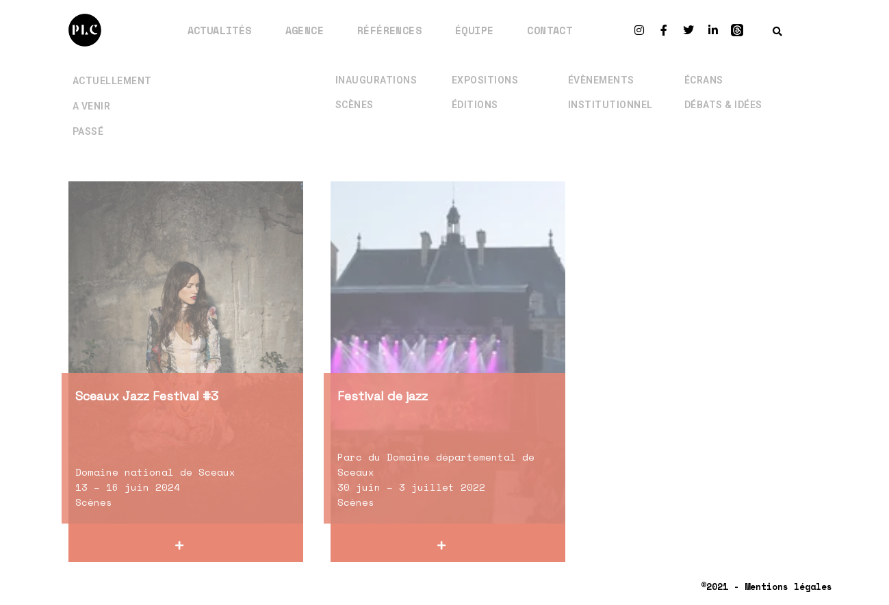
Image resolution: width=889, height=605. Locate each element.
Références (389, 30)
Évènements (601, 71)
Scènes (354, 95)
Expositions (485, 71)
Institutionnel (610, 95)
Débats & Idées (723, 95)
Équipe (474, 30)
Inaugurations (376, 71)
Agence (304, 30)
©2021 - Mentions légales (766, 586)
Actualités (220, 30)
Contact (549, 30)
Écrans (703, 71)
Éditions (475, 95)
